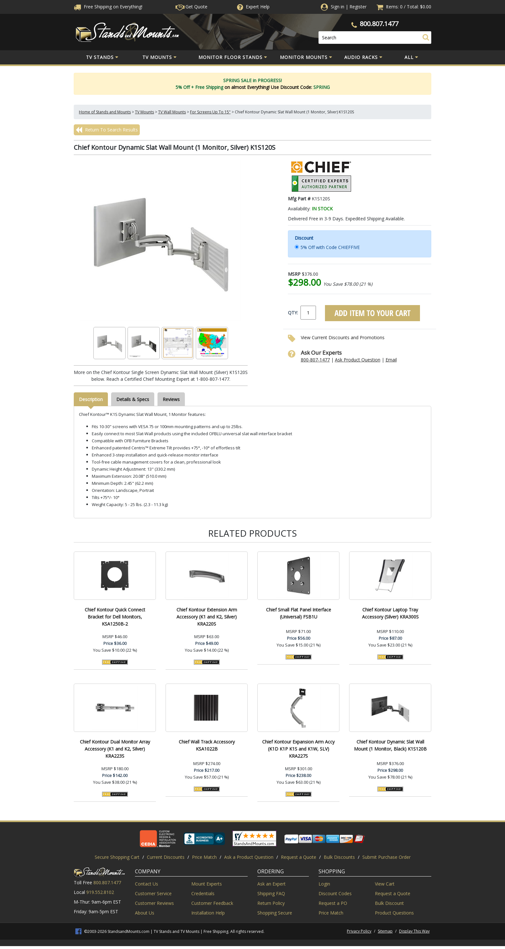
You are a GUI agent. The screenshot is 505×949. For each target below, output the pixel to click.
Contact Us (146, 884)
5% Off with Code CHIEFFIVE (330, 247)
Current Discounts (166, 857)
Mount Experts (206, 884)
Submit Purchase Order (386, 857)
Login (324, 884)
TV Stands (102, 57)
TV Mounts (159, 57)
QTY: (293, 313)
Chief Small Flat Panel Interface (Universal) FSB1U (298, 613)
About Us (144, 913)
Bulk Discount (389, 903)
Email (391, 360)
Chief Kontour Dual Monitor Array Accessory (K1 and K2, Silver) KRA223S (115, 749)
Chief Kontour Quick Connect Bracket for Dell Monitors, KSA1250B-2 (115, 617)
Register (358, 7)
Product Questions (394, 913)
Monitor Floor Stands (232, 57)
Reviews (171, 399)
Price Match (204, 857)
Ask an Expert (271, 884)
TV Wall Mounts (172, 112)
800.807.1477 (379, 23)
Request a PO (333, 903)
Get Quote (191, 7)
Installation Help (208, 913)
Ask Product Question (357, 360)
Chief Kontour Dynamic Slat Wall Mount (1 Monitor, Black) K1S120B (390, 745)
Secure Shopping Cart (117, 857)
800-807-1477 (315, 360)
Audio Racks (363, 57)
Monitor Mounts (306, 57)
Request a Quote (298, 857)
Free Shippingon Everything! (108, 7)
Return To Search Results (107, 129)
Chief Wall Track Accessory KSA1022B (207, 745)
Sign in (337, 7)
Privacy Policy (359, 931)
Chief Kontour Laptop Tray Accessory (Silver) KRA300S (390, 613)
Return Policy (271, 903)
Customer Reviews (154, 903)
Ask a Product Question (248, 857)
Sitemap (385, 931)
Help (253, 7)
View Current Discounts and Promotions (343, 337)
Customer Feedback (212, 903)
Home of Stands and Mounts (105, 112)
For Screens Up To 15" (210, 112)
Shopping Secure (274, 913)
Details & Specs (132, 399)
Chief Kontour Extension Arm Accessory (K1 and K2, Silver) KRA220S (206, 617)
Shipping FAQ (271, 893)
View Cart (385, 884)
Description (91, 399)
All (411, 57)
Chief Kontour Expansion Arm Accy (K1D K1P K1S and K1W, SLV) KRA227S (298, 749)
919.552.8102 (100, 892)
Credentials (202, 893)
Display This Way (414, 931)
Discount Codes (335, 893)
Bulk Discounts (339, 857)
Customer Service (153, 893)
